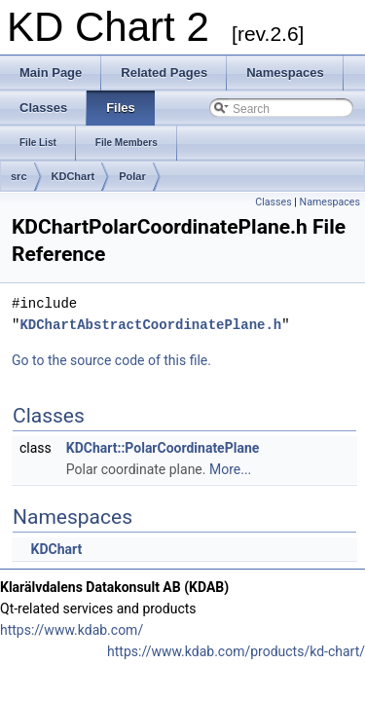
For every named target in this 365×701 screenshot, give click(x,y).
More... (230, 469)
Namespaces (330, 202)
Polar (132, 176)
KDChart (73, 176)
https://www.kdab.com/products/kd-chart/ (236, 651)
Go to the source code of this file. (111, 360)
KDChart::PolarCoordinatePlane (163, 448)
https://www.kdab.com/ (71, 630)
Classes (273, 202)
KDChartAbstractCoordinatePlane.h (150, 324)
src (19, 176)
